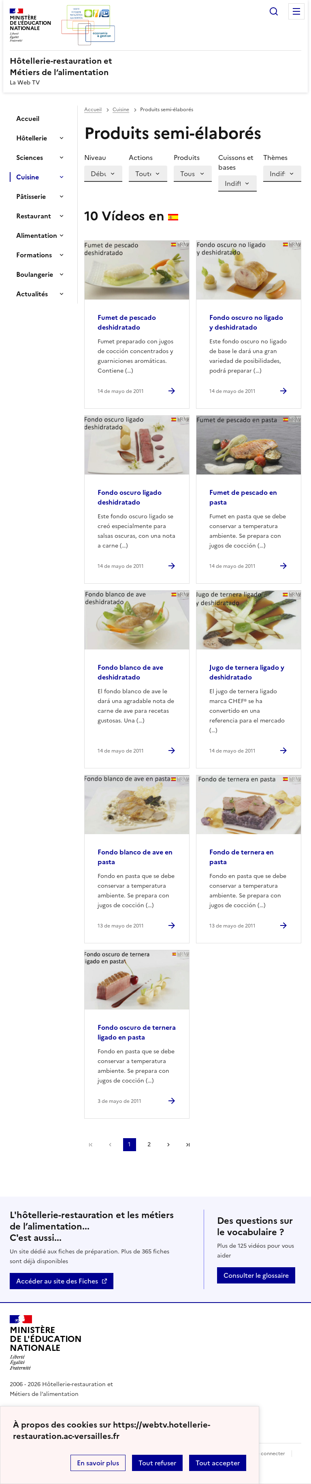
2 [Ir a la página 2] (149, 1144)
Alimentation (36, 235)
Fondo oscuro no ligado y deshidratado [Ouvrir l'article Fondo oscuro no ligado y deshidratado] (246, 322)
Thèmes (275, 157)
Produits (187, 157)
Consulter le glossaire (256, 1275)
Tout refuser (157, 1463)
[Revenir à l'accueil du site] (46, 1342)
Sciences (29, 157)
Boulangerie (34, 274)
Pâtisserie (31, 196)
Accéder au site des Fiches (57, 1281)
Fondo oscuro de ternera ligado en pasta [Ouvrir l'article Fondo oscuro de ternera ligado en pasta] (137, 1032)
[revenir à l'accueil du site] (155, 66)
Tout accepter (218, 1463)
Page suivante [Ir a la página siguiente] (168, 1144)
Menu (296, 11)
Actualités (32, 294)
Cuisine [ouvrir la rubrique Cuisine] (121, 109)
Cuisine (27, 177)
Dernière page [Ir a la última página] (187, 1144)
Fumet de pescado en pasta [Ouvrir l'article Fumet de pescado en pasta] (243, 497)
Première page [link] (90, 1144)
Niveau (95, 157)
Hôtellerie (31, 138)
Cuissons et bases (235, 162)
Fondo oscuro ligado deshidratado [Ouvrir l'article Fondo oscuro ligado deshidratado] (130, 497)
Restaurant (33, 216)
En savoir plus (98, 1463)
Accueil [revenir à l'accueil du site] (93, 109)
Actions (141, 157)
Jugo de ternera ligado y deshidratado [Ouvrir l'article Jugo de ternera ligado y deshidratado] (246, 672)
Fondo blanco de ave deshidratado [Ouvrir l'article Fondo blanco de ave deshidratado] (130, 672)
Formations (34, 255)
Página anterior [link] (110, 1144)
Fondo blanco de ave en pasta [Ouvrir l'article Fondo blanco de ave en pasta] (135, 857)
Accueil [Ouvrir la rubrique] (27, 118)
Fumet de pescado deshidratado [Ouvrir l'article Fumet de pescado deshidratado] (127, 322)
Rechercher (274, 11)
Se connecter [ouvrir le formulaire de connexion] (269, 1453)
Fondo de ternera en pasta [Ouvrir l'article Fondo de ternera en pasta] (241, 857)
